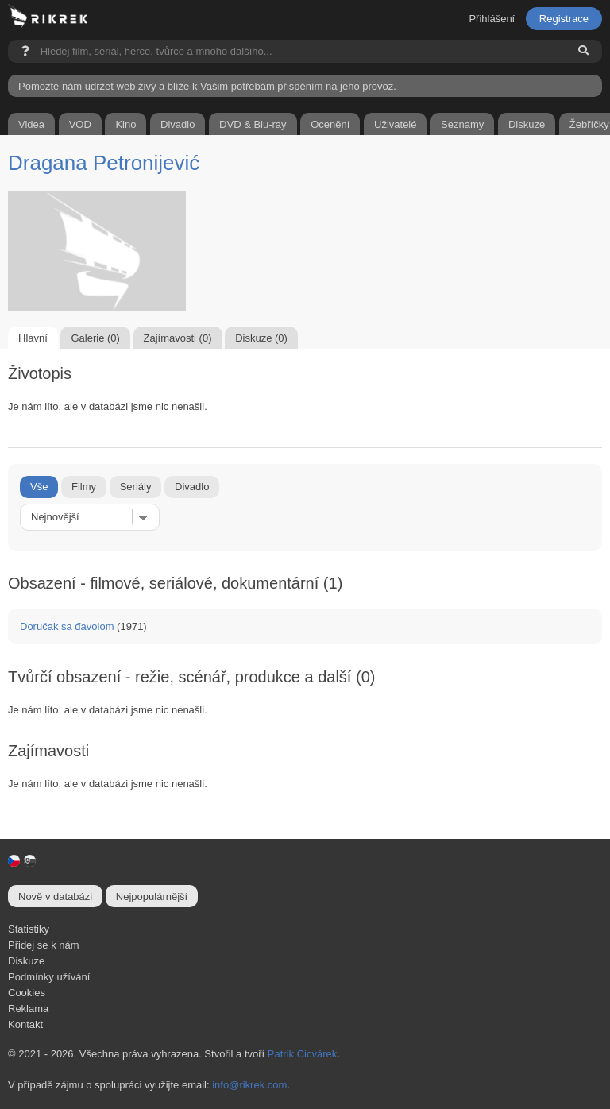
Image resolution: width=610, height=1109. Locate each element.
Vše (39, 487)
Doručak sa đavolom (67, 626)
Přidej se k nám (43, 945)
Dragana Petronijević (103, 163)
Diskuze (26, 961)
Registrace (564, 19)
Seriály (136, 487)
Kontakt (25, 1024)
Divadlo (192, 487)
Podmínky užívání (49, 977)
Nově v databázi (55, 896)
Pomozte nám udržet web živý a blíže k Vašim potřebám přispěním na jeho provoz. (207, 86)
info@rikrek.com (249, 1085)
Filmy (83, 487)
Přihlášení (492, 19)
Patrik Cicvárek (302, 1054)
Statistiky (28, 929)
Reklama (28, 1008)
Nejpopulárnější (151, 896)
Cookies (26, 993)
